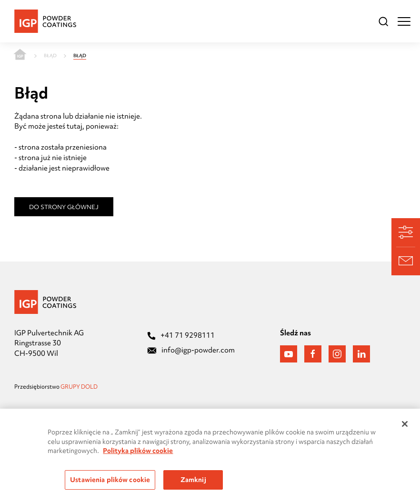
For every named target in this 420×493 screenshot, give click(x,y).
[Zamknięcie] (404, 425)
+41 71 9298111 (181, 335)
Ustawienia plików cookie (110, 481)
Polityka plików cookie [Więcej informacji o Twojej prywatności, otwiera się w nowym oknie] (138, 452)
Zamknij (193, 481)
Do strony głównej (64, 206)
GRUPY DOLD (79, 387)
